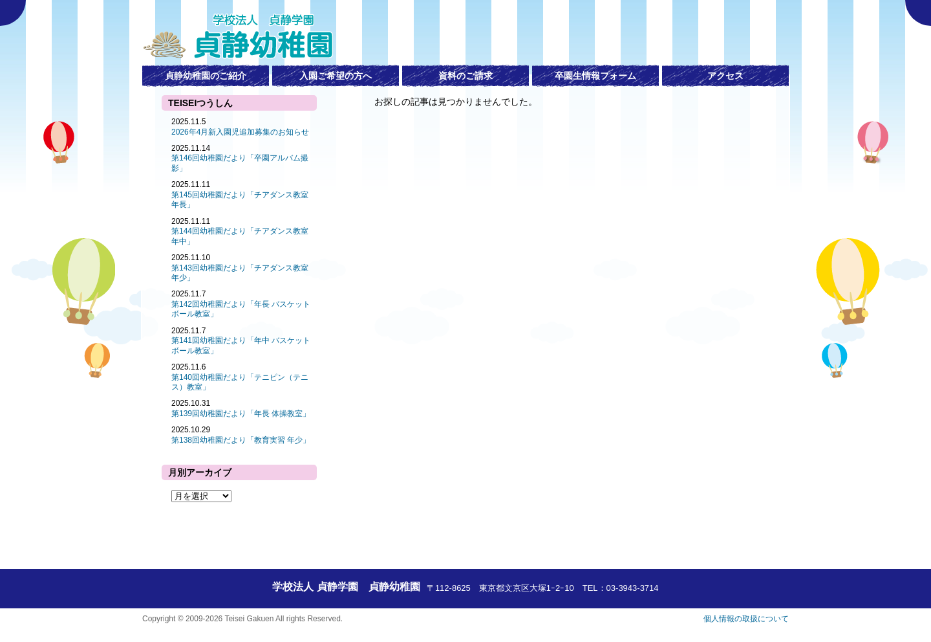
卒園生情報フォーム (595, 76)
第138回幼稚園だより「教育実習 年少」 (240, 440)
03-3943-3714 (632, 588)
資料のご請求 (465, 76)
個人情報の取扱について (746, 618)
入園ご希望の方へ (335, 76)
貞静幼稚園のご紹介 (205, 76)
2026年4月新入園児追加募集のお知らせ (240, 132)
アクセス (725, 76)
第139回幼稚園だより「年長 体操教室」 (240, 413)
